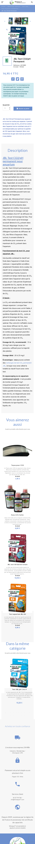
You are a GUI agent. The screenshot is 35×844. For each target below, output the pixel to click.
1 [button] (5, 714)
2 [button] (8, 714)
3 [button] (11, 714)
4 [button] (13, 714)
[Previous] (5, 21)
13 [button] (16, 716)
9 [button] (27, 714)
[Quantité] (7, 108)
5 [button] (16, 714)
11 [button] (11, 716)
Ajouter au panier (22, 109)
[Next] (30, 21)
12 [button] (13, 716)
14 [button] (19, 716)
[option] (10, 20)
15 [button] (21, 716)
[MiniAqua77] (17, 2)
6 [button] (19, 714)
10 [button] (30, 714)
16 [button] (24, 716)
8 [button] (24, 714)
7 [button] (21, 714)
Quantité (6, 105)
